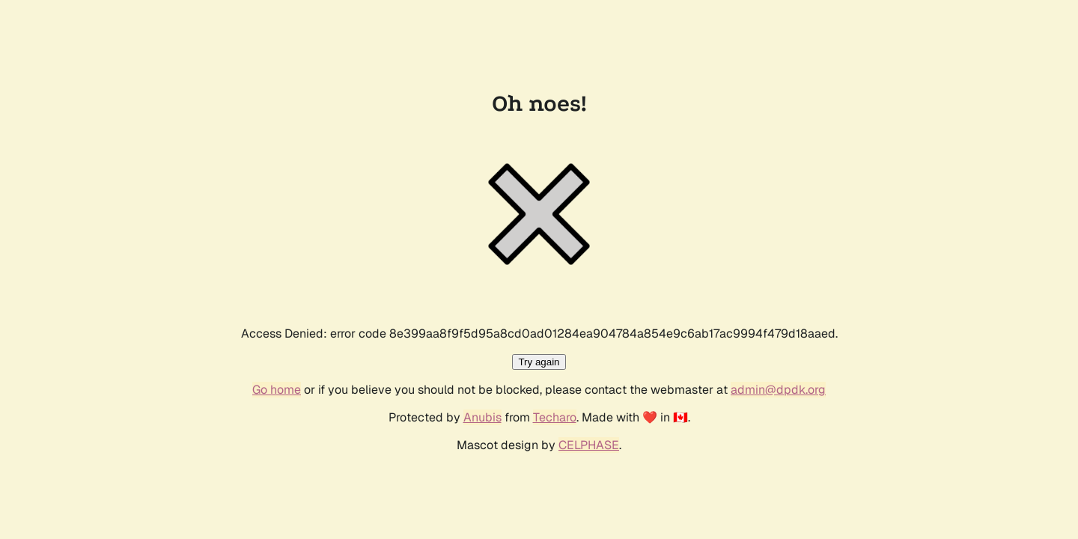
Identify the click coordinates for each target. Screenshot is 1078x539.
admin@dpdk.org (778, 390)
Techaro (554, 417)
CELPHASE (588, 445)
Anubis (482, 417)
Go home (276, 390)
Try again (538, 362)
